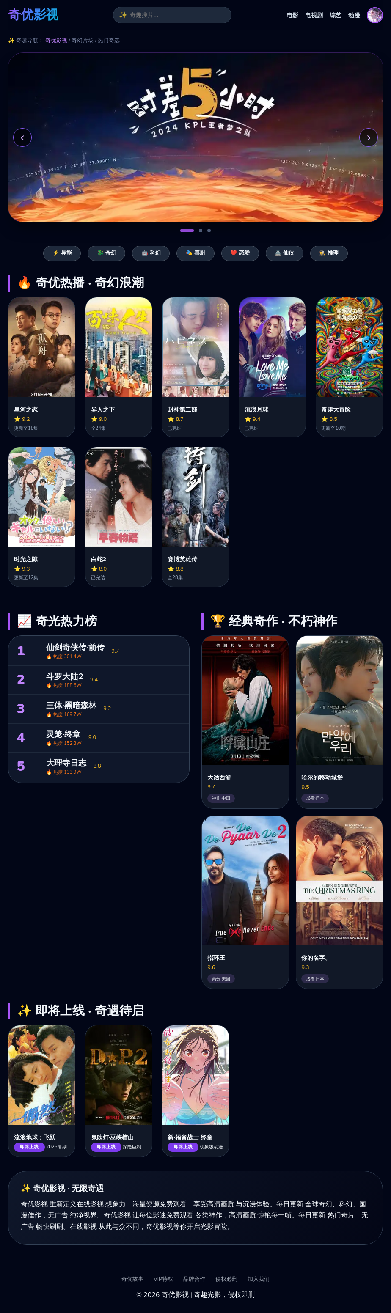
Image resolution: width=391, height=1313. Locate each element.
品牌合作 (194, 1279)
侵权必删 (226, 1279)
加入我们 (259, 1279)
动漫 (354, 15)
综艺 (335, 15)
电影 (292, 15)
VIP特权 (163, 1279)
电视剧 (314, 15)
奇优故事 (132, 1279)
